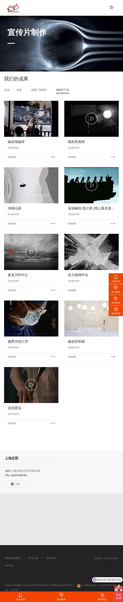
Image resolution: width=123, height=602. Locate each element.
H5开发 (9, 565)
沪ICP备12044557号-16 (60, 585)
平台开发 (33, 558)
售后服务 (61, 599)
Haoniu (14, 589)
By (6, 589)
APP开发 (51, 558)
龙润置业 (14, 408)
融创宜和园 (76, 341)
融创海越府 (16, 142)
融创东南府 (76, 142)
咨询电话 (102, 599)
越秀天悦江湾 (18, 341)
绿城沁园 (14, 208)
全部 (19, 89)
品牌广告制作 (39, 89)
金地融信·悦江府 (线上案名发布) (91, 208)
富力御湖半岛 (78, 275)
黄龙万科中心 (18, 275)
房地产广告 (62, 89)
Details (12, 156)
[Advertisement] (61, 519)
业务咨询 (20, 599)
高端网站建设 (12, 558)
